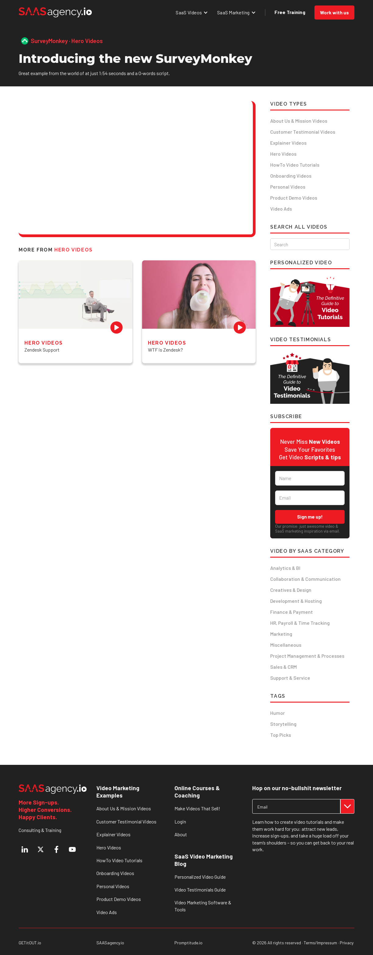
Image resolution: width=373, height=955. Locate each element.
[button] (192, 12)
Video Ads (281, 209)
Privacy (346, 942)
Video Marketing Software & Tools (202, 905)
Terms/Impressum (320, 942)
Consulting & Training (40, 830)
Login (180, 821)
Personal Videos (287, 187)
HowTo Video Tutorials (294, 165)
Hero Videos (283, 154)
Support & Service (290, 678)
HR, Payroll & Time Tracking (300, 623)
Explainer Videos (288, 143)
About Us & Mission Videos (298, 121)
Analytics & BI (285, 568)
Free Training (289, 12)
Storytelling (283, 724)
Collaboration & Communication (305, 579)
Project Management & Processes (307, 656)
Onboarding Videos (290, 176)
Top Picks (280, 735)
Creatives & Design (290, 590)
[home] (55, 12)
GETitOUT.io (30, 942)
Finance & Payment (291, 612)
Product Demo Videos (293, 198)
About (180, 834)
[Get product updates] (296, 806)
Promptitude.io (188, 942)
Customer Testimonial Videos (302, 132)
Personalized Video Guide (200, 877)
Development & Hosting (296, 601)
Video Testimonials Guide (200, 889)
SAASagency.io (110, 942)
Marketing (281, 634)
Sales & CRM (283, 667)
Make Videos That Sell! (197, 808)
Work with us (334, 12)
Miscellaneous (285, 645)
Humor (277, 713)
